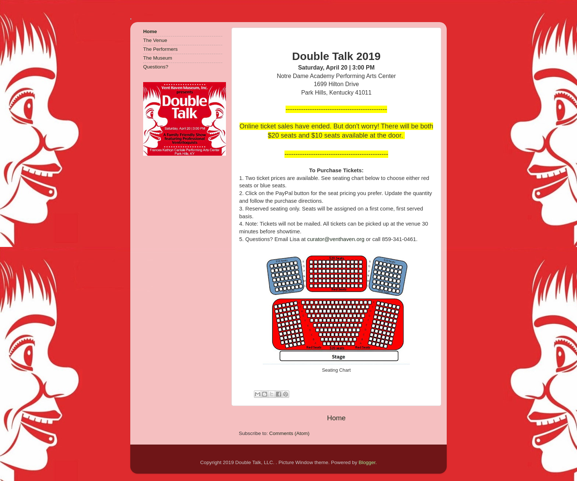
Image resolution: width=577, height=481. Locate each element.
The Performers (160, 49)
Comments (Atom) (289, 433)
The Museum (157, 58)
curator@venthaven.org (335, 239)
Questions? (155, 67)
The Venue (155, 40)
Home (336, 418)
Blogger (366, 462)
